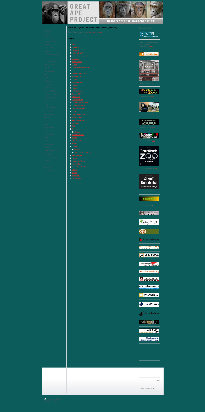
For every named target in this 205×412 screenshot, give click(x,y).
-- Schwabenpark (77, 82)
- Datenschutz (76, 178)
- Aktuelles (75, 59)
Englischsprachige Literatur (83, 152)
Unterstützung (77, 155)
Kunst (74, 129)
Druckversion (49, 399)
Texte (73, 126)
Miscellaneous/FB (78, 135)
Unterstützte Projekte (79, 167)
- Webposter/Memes (79, 161)
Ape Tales (75, 123)
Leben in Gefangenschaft (80, 67)
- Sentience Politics (78, 105)
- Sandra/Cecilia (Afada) (80, 102)
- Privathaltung (77, 91)
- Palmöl (74, 170)
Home (74, 44)
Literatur (75, 146)
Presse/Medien (77, 62)
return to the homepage (94, 32)
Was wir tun (76, 47)
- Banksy (77, 132)
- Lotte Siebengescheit (79, 56)
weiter (151, 46)
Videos (74, 143)
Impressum (76, 175)
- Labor (74, 88)
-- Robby (75, 85)
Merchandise (76, 164)
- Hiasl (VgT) (76, 97)
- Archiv (74, 64)
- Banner (75, 158)
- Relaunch (75, 50)
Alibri (152, 83)
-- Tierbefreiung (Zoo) (79, 73)
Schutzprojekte (77, 117)
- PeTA (74, 111)
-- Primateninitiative (78, 108)
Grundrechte (76, 94)
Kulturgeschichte (78, 120)
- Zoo (73, 70)
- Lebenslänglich (77, 53)
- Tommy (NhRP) (77, 100)
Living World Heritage (79, 114)
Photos (74, 137)
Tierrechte (77, 149)
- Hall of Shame (77, 140)
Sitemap (59, 399)
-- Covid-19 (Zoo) (77, 76)
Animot (153, 127)
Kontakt (74, 173)
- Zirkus (74, 79)
